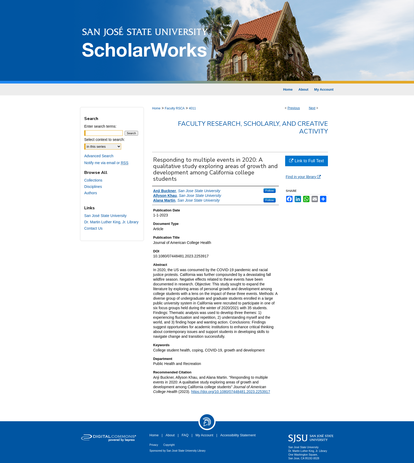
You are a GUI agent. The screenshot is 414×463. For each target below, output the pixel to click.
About (170, 435)
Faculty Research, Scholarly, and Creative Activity (253, 127)
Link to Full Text (306, 161)
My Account (204, 435)
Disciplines (93, 186)
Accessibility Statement (238, 435)
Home (156, 108)
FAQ (185, 435)
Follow (269, 190)
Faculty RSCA (175, 108)
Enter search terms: (100, 126)
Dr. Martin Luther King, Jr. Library (111, 222)
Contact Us (93, 228)
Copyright (169, 444)
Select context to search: (104, 139)
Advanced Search (99, 156)
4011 (192, 108)
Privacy (153, 444)
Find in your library (303, 177)
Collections (93, 180)
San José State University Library (186, 450)
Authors (90, 193)
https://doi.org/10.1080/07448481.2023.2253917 (230, 392)
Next (312, 108)
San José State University (105, 216)
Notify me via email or (106, 163)
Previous (294, 108)
